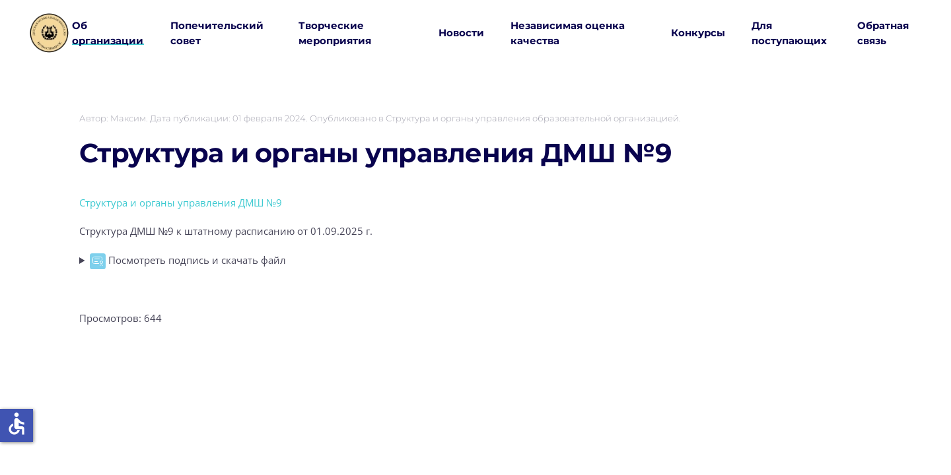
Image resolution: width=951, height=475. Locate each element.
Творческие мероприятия (335, 33)
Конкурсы (698, 32)
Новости (461, 32)
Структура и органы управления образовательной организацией (532, 118)
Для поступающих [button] (789, 33)
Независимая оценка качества (568, 33)
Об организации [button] (107, 33)
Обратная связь (883, 33)
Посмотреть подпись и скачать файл (188, 261)
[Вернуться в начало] (49, 33)
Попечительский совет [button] (217, 33)
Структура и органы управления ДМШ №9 (375, 153)
